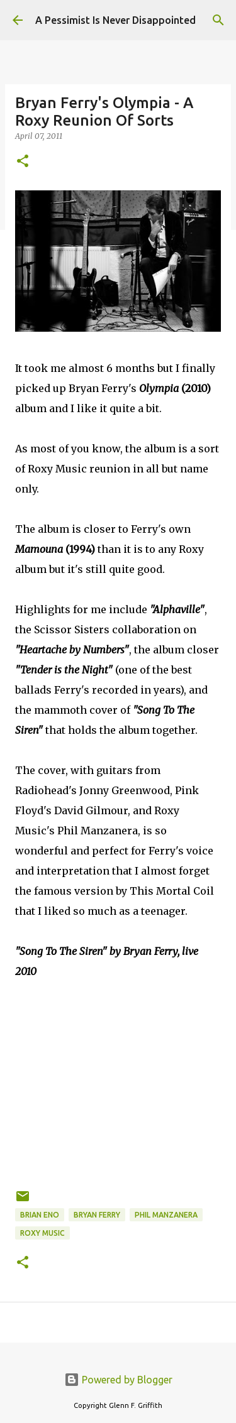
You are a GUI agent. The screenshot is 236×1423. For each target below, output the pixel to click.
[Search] (218, 20)
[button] (22, 161)
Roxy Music (42, 1233)
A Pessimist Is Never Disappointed (115, 20)
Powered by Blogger (118, 1379)
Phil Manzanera (166, 1215)
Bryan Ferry (97, 1215)
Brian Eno (39, 1215)
